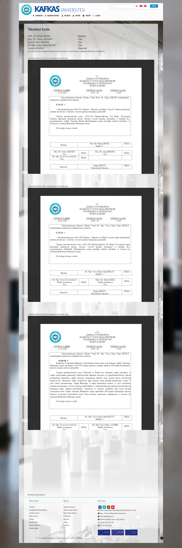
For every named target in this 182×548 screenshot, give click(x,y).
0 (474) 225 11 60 (105, 525)
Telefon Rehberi (34, 525)
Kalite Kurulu (33, 516)
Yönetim (77, 16)
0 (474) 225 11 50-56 (105, 522)
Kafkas (79, 538)
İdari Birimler (33, 522)
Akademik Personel (53, 16)
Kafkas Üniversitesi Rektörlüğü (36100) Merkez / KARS (117, 510)
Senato (31, 519)
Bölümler (67, 16)
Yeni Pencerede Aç (35, 58)
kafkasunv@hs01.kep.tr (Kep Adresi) (111, 519)
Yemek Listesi (33, 528)
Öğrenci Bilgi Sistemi (70, 510)
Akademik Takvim (69, 507)
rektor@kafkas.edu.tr (106, 516)
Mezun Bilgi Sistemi (70, 513)
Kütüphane (67, 516)
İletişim (97, 16)
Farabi (65, 522)
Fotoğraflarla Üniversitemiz (38, 510)
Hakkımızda (38, 16)
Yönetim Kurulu (34, 513)
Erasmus (66, 525)
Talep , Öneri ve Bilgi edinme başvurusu (112, 513)
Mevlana (66, 519)
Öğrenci (87, 16)
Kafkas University (48, 538)
